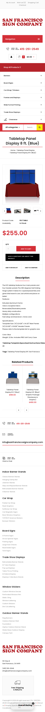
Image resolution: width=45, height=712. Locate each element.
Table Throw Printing (10, 571)
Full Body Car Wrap (9, 509)
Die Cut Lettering (8, 606)
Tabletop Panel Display (26, 150)
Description (22, 277)
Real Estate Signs (9, 548)
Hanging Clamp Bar (10, 480)
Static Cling (6, 597)
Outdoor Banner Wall (10, 621)
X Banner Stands (8, 492)
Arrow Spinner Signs (10, 539)
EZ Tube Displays (8, 565)
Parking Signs (7, 542)
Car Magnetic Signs (10, 512)
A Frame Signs (7, 536)
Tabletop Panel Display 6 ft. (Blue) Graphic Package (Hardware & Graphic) (32, 395)
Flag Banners (7, 618)
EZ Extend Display (9, 574)
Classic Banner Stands (11, 477)
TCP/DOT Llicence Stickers (12, 518)
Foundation (6, 624)
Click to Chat (7, 461)
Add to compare (31, 268)
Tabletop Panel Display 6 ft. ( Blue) (12, 391)
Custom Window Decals (11, 591)
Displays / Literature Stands (12, 577)
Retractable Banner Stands (12, 489)
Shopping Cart (33, 3)
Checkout (22, 5)
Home (13, 150)
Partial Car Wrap (8, 503)
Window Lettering (9, 600)
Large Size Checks (9, 545)
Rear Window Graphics (11, 515)
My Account (10, 3)
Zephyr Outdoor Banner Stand (14, 627)
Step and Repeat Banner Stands (14, 486)
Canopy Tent (7, 633)
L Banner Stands (8, 483)
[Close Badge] (33, 703)
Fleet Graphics (8, 506)
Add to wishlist (12, 268)
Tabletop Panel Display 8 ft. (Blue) (23, 153)
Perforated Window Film (11, 594)
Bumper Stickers (8, 521)
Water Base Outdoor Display (13, 630)
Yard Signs (6, 551)
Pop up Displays (8, 568)
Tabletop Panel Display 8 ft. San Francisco (24, 352)
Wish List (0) (21, 3)
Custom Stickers (8, 603)
